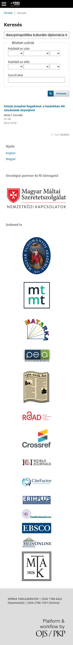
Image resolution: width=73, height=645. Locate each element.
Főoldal (8, 13)
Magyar (11, 159)
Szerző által (15, 75)
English (11, 153)
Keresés (61, 93)
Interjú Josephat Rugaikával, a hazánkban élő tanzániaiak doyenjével (34, 108)
